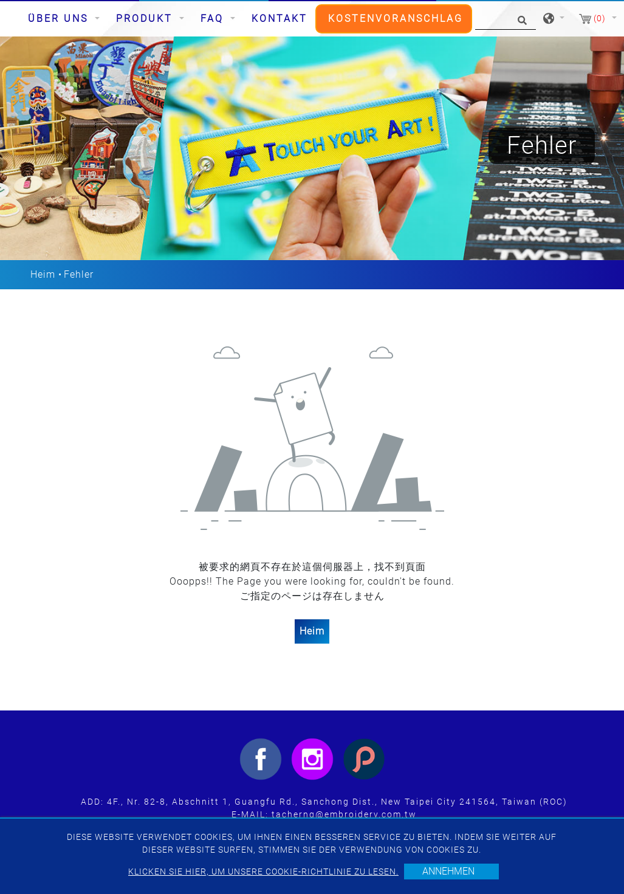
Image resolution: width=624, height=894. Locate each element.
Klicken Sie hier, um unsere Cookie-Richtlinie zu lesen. (263, 871)
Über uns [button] (60, 18)
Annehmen (448, 871)
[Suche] (505, 19)
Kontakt (279, 18)
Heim (42, 274)
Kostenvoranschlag (395, 18)
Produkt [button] (146, 18)
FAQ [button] (214, 18)
